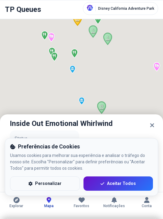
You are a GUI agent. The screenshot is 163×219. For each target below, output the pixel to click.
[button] (72, 69)
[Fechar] (152, 125)
